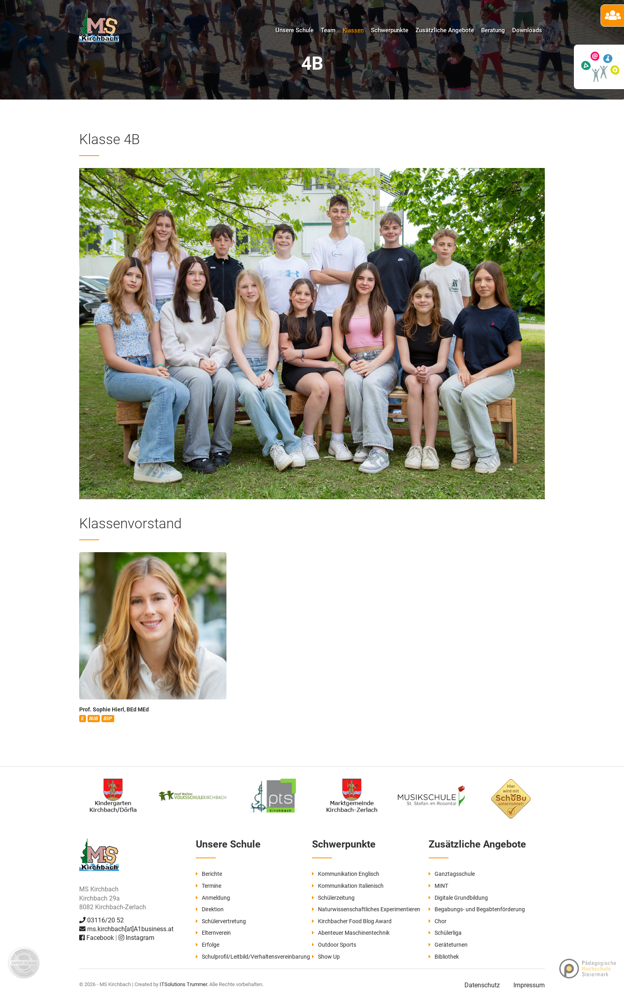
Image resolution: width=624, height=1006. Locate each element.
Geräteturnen (448, 945)
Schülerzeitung (333, 898)
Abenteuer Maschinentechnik (351, 933)
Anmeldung (213, 898)
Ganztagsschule (452, 874)
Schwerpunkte (389, 30)
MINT (438, 886)
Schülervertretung (221, 921)
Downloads (527, 30)
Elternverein (213, 933)
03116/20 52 (101, 920)
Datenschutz (482, 985)
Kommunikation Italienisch (348, 886)
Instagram (136, 938)
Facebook (97, 938)
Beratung (493, 30)
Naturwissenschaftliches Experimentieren (366, 909)
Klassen (353, 30)
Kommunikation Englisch (345, 874)
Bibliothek (444, 956)
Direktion (210, 909)
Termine (208, 886)
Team (328, 30)
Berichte (209, 874)
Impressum (529, 985)
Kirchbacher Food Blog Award (352, 921)
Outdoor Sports (334, 945)
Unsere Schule (294, 30)
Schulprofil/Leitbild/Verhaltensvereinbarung (253, 956)
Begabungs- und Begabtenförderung (477, 909)
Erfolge (207, 945)
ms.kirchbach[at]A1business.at (126, 929)
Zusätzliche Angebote (444, 30)
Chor (438, 921)
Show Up (326, 956)
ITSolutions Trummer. (184, 984)
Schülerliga (445, 933)
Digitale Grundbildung (458, 898)
